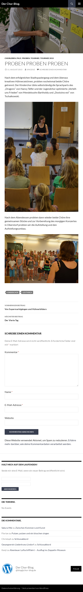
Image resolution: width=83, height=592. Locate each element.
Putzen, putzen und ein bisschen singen (30, 533)
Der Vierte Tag (41, 318)
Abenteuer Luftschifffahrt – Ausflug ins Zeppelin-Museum (38, 550)
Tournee (35, 58)
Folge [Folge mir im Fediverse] (76, 569)
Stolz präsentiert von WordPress (35, 588)
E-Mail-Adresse (14, 404)
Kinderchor (12, 292)
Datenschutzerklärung (11, 588)
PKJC (19, 58)
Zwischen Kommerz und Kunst (30, 527)
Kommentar (12, 352)
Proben (26, 58)
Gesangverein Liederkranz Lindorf (18, 544)
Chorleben (10, 58)
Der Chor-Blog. (11, 3)
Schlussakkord (21, 539)
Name (8, 391)
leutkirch (27, 292)
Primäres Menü (79, 3)
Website (9, 417)
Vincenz (31, 69)
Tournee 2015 (47, 58)
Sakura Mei (7, 527)
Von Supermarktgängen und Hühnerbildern (41, 307)
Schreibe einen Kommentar (53, 69)
